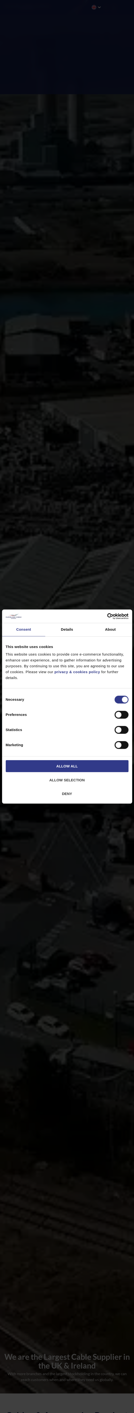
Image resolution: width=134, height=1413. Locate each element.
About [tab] (110, 629)
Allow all (67, 766)
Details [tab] (67, 629)
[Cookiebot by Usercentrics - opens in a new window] (107, 616)
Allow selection (67, 780)
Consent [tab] (23, 629)
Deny (67, 794)
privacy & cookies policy (77, 672)
